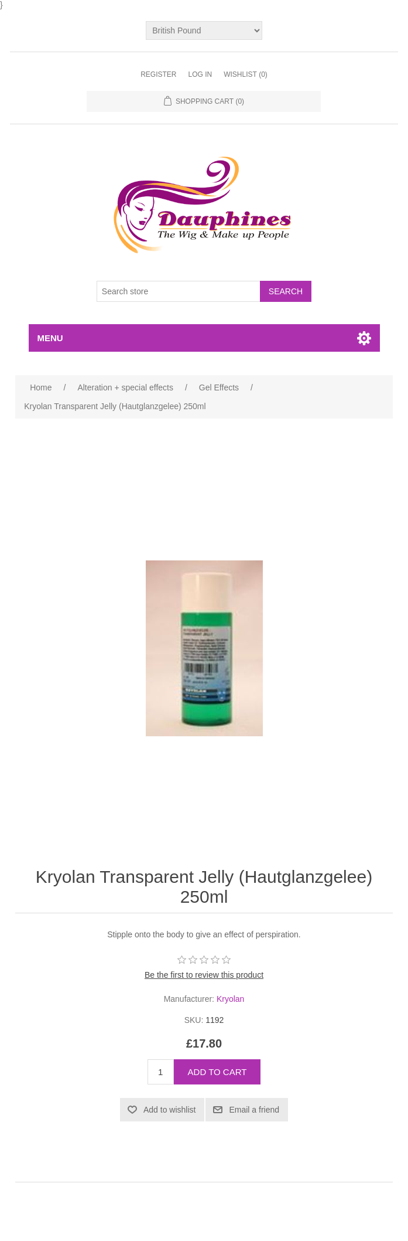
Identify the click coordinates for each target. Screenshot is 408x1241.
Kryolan (230, 999)
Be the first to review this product (204, 975)
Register (158, 74)
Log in (200, 74)
